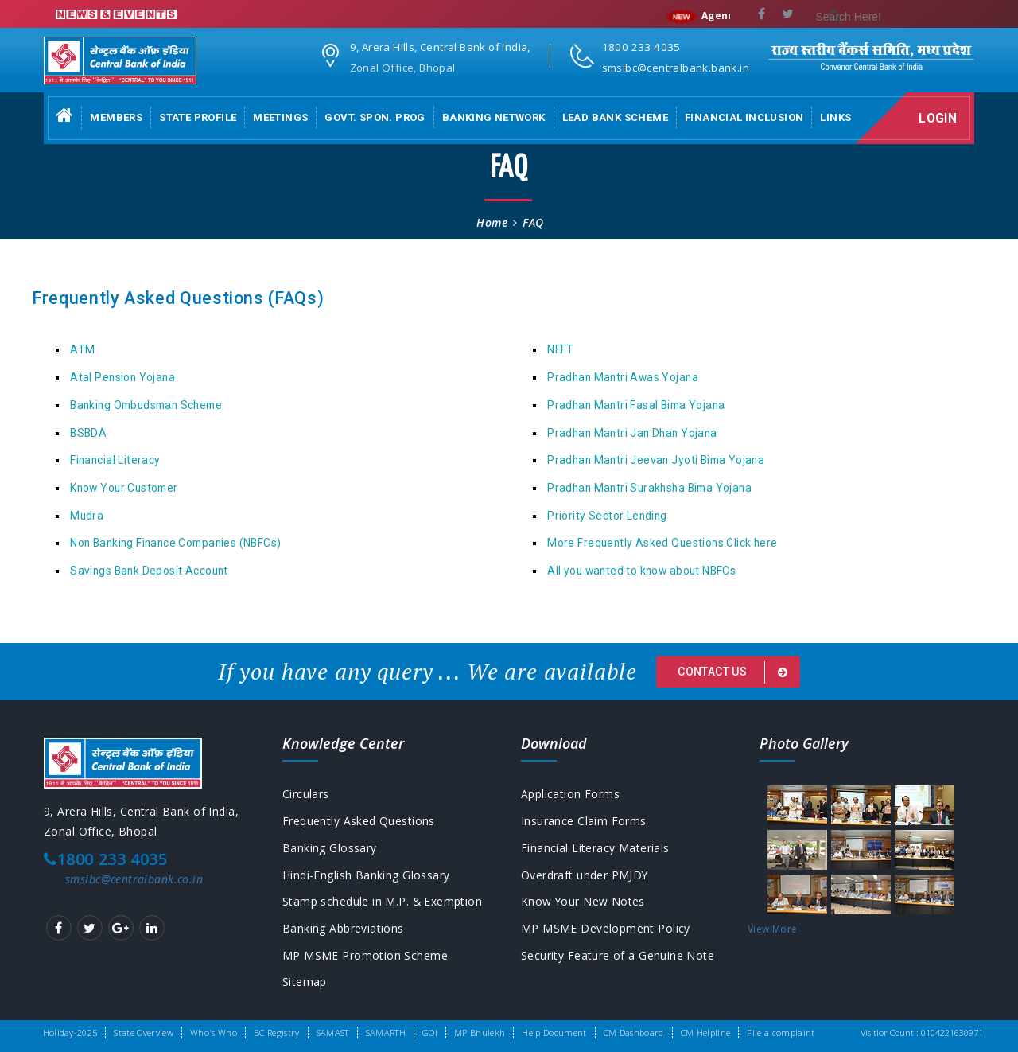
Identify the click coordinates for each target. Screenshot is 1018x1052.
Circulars (305, 793)
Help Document (554, 1032)
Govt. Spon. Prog (374, 117)
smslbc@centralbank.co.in (134, 878)
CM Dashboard (634, 1032)
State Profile (197, 117)
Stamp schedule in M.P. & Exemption (382, 902)
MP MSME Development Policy (605, 929)
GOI (429, 1032)
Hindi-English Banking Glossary (366, 875)
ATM (82, 349)
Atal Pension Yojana (122, 377)
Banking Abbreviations (343, 929)
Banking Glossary (329, 847)
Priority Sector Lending (607, 515)
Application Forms (570, 793)
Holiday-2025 (70, 1032)
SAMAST (333, 1032)
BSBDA (88, 433)
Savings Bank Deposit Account (149, 570)
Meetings (280, 117)
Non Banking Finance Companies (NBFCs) (175, 542)
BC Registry (277, 1032)
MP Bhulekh (479, 1032)
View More (772, 929)
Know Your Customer (123, 487)
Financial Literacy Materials (595, 847)
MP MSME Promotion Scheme (365, 956)
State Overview (143, 1032)
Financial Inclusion (744, 117)
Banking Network (494, 117)
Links (835, 117)
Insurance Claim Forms (584, 820)
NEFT (560, 349)
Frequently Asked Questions (358, 820)
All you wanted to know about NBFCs (641, 570)
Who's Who (213, 1032)
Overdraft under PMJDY (585, 875)
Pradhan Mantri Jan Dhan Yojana (632, 433)
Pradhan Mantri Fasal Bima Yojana (636, 405)
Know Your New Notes (583, 902)
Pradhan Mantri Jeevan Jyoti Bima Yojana (655, 460)
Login (939, 118)
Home (491, 222)
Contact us (735, 672)
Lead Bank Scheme (615, 117)
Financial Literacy (115, 460)
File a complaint (780, 1032)
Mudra (86, 515)
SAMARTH (386, 1032)
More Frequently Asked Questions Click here (662, 542)
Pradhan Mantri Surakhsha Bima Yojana (649, 487)
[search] (892, 17)
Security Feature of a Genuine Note (617, 956)
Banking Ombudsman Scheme (146, 405)
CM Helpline (706, 1032)
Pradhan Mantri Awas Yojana (622, 377)
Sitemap (304, 983)
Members (116, 117)
